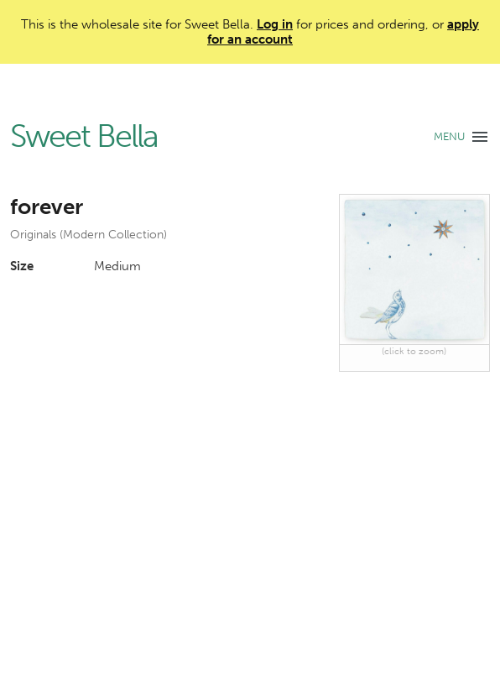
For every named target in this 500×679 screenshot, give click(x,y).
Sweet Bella (84, 136)
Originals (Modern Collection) (88, 234)
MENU (449, 136)
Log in (275, 24)
